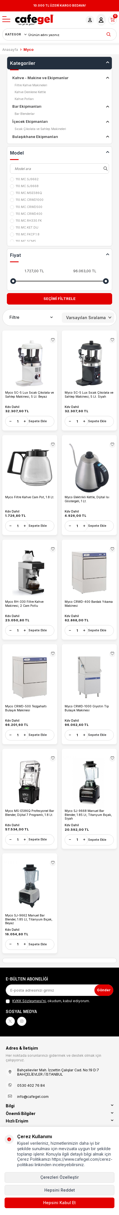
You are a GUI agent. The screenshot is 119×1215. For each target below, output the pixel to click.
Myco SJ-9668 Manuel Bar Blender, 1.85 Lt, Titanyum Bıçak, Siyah (88, 814)
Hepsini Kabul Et (59, 1202)
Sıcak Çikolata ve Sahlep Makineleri (40, 129)
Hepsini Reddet (59, 1190)
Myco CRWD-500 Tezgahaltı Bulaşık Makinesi (26, 708)
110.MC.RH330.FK (26, 221)
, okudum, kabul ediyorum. (48, 1001)
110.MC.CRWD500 (26, 207)
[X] (10, 1021)
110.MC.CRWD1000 (26, 200)
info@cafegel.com (33, 1096)
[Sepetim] (112, 20)
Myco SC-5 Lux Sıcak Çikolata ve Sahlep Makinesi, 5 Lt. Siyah (89, 395)
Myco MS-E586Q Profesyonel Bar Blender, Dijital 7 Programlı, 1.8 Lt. (29, 813)
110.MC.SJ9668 (24, 186)
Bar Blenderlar (25, 114)
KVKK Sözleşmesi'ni (29, 1001)
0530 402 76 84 (31, 1085)
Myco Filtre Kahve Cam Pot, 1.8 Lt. (29, 497)
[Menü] (6, 19)
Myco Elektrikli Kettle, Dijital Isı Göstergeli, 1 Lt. (87, 499)
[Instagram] (21, 1021)
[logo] (34, 20)
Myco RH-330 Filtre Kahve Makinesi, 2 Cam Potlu (24, 604)
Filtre (31, 317)
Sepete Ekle (38, 421)
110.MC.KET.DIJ (24, 228)
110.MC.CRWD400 (26, 214)
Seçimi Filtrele (59, 298)
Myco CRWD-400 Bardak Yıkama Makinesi (89, 604)
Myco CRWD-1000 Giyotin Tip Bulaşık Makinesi (87, 708)
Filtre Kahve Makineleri (31, 85)
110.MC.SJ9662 (24, 179)
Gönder (104, 990)
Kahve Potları (24, 99)
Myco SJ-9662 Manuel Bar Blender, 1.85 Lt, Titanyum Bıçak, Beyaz (28, 919)
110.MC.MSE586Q (26, 193)
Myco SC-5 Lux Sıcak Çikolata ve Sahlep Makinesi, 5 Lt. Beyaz (29, 395)
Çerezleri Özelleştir (59, 1177)
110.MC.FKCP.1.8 (24, 235)
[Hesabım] (90, 20)
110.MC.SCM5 (23, 241)
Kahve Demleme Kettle (30, 92)
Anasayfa (10, 49)
